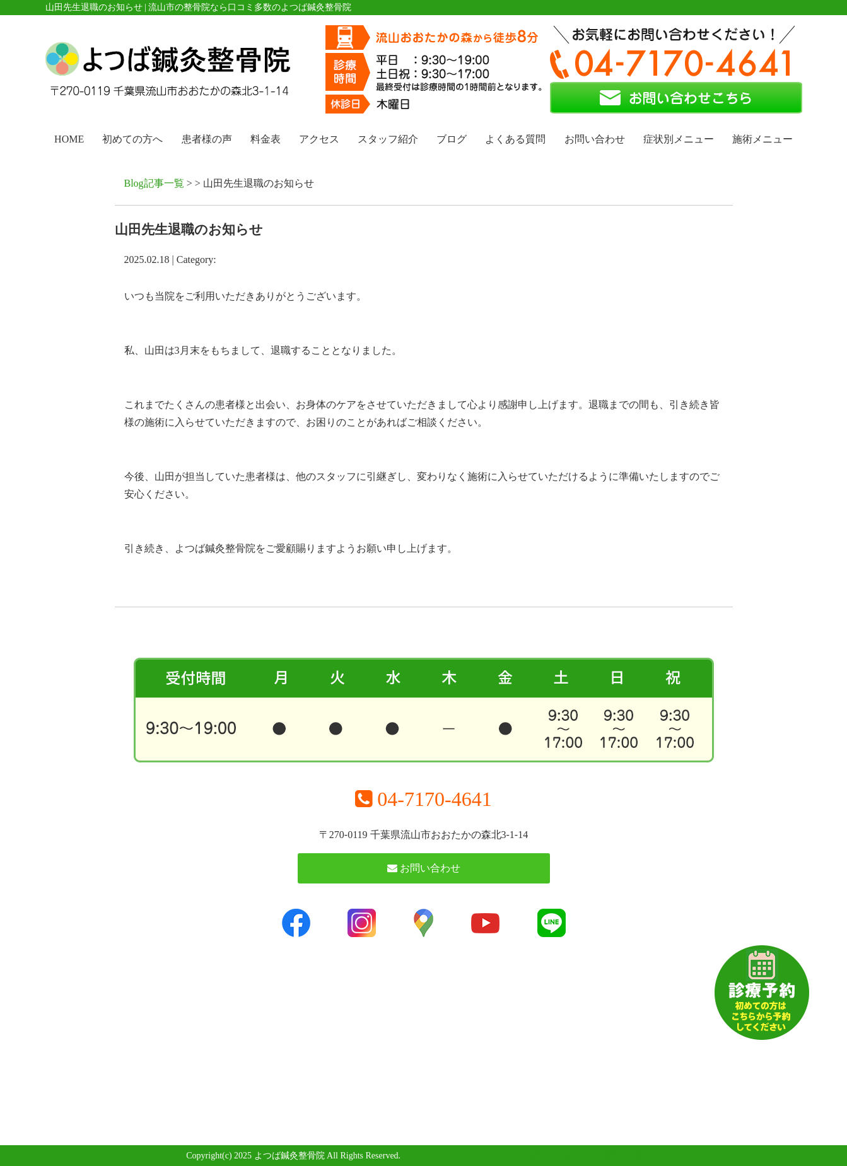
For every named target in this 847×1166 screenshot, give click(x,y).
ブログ (451, 139)
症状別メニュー (678, 139)
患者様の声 (207, 139)
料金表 (265, 139)
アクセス (319, 139)
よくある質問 (515, 139)
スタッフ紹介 (388, 139)
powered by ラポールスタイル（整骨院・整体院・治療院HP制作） (532, 1155)
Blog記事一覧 (154, 183)
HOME (69, 139)
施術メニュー (762, 139)
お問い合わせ (594, 139)
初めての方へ (132, 139)
